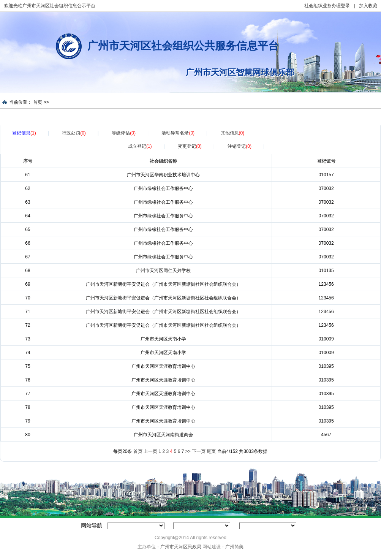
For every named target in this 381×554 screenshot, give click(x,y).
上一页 (150, 451)
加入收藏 (368, 5)
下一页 (199, 451)
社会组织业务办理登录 (327, 5)
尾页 (211, 451)
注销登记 (239, 146)
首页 (37, 102)
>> (188, 451)
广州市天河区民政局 (180, 546)
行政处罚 (74, 133)
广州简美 (234, 546)
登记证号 (326, 161)
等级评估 (124, 133)
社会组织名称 (163, 161)
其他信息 (233, 133)
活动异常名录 (177, 133)
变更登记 (190, 146)
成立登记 (140, 146)
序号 (27, 161)
